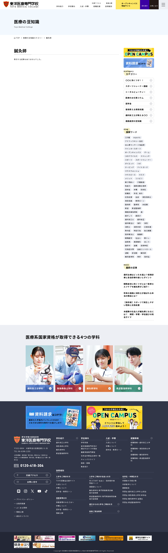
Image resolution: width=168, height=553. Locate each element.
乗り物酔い (129, 182)
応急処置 (128, 197)
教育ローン (140, 201)
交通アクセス (96, 3)
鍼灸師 (143, 253)
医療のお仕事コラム (135, 97)
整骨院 (136, 204)
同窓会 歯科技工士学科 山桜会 (134, 491)
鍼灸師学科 (60, 450)
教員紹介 (84, 466)
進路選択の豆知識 (134, 121)
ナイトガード (142, 167)
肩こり (147, 242)
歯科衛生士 (129, 223)
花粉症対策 (129, 249)
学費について (111, 446)
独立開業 (147, 230)
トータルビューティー (135, 91)
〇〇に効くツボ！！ (135, 80)
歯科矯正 (140, 219)
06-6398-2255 (24, 451)
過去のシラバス (22, 516)
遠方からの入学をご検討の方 (100, 504)
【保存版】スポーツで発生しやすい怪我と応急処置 (139, 303)
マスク (141, 175)
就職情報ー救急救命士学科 (140, 449)
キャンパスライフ (88, 459)
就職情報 (135, 438)
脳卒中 (127, 245)
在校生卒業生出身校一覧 (90, 456)
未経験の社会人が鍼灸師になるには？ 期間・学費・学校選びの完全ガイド (139, 314)
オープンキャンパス (133, 152)
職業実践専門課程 (88, 452)
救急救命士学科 (62, 446)
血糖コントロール (144, 249)
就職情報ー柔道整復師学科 (140, 459)
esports (136, 137)
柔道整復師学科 (62, 453)
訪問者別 (108, 6)
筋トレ (147, 238)
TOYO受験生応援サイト (65, 481)
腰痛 (135, 245)
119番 (127, 137)
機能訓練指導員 (131, 212)
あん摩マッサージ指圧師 (135, 145)
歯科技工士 (129, 219)
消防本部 (137, 227)
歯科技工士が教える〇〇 (137, 115)
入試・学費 (84, 6)
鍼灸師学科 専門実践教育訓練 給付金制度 (101, 491)
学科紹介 (59, 6)
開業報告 (126, 488)
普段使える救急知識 (135, 109)
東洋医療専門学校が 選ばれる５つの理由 (89, 447)
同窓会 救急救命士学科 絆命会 (134, 495)
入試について (111, 442)
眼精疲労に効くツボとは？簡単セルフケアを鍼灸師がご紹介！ (139, 285)
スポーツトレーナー (144, 160)
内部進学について (129, 484)
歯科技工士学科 (62, 442)
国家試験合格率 (140, 186)
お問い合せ (154, 6)
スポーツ (128, 160)
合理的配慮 (20, 503)
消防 (146, 223)
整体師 (127, 204)
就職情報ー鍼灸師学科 (139, 454)
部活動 (134, 253)
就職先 (127, 193)
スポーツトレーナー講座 (137, 86)
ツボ (139, 163)
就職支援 (97, 6)
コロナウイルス (131, 156)
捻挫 (137, 197)
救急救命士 (146, 197)
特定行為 (137, 230)
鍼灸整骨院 (129, 257)
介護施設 (140, 182)
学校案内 (71, 6)
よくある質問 (21, 508)
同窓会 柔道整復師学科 (131, 502)
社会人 (138, 238)
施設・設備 (85, 463)
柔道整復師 (136, 208)
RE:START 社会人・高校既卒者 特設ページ (102, 482)
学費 (135, 189)
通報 (127, 253)
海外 (139, 223)
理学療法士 (129, 234)
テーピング (129, 167)
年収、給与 (138, 193)
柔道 (127, 208)
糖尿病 (127, 242)
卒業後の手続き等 (129, 481)
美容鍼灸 (137, 242)
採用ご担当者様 (95, 511)
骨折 (139, 257)
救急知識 (128, 201)
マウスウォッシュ (132, 171)
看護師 (140, 234)
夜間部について (95, 487)
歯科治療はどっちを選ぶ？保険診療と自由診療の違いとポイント (139, 276)
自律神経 (144, 245)
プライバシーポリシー (25, 499)
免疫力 (127, 186)
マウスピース (130, 175)
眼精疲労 (128, 238)
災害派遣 (147, 227)
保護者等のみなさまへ (65, 502)
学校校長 (84, 442)
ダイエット (129, 163)
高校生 (147, 257)
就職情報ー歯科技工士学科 (140, 443)
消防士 (127, 227)
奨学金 (129, 103)
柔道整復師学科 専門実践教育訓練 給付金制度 (102, 497)
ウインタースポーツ (133, 148)
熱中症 (127, 230)
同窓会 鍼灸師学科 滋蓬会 (132, 499)
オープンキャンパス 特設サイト (129, 4)
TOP (18, 38)
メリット (128, 178)
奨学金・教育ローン (114, 450)
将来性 (143, 189)
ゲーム (147, 152)
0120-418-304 (31, 466)
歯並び (138, 216)
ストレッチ (145, 156)
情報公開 (109, 3)
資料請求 (145, 6)
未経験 (145, 204)
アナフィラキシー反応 (134, 141)
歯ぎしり (128, 216)
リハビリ (139, 178)
